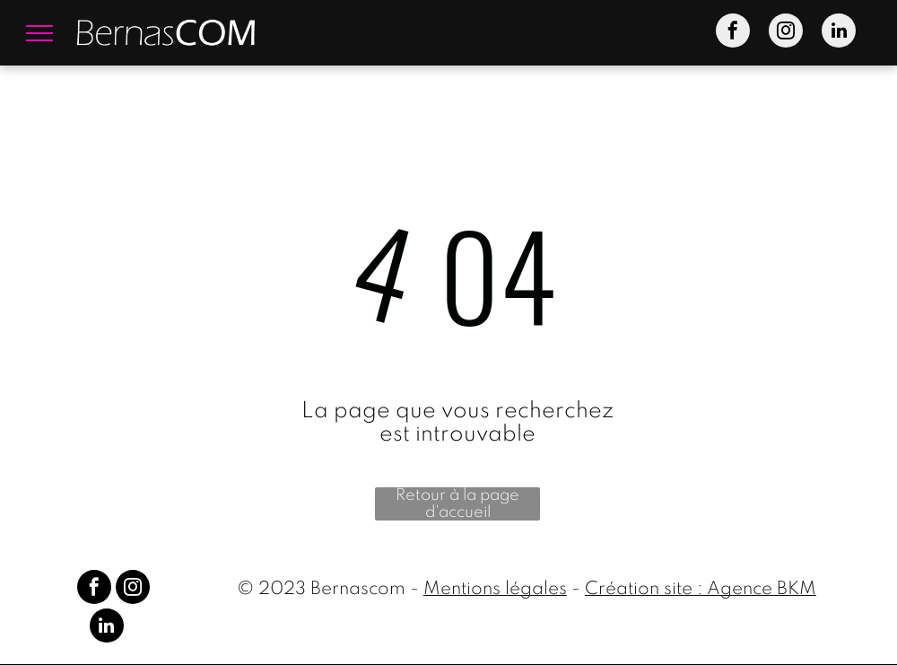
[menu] (39, 33)
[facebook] (733, 32)
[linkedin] (839, 32)
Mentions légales (495, 590)
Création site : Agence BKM (700, 590)
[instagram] (786, 32)
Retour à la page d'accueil (457, 504)
